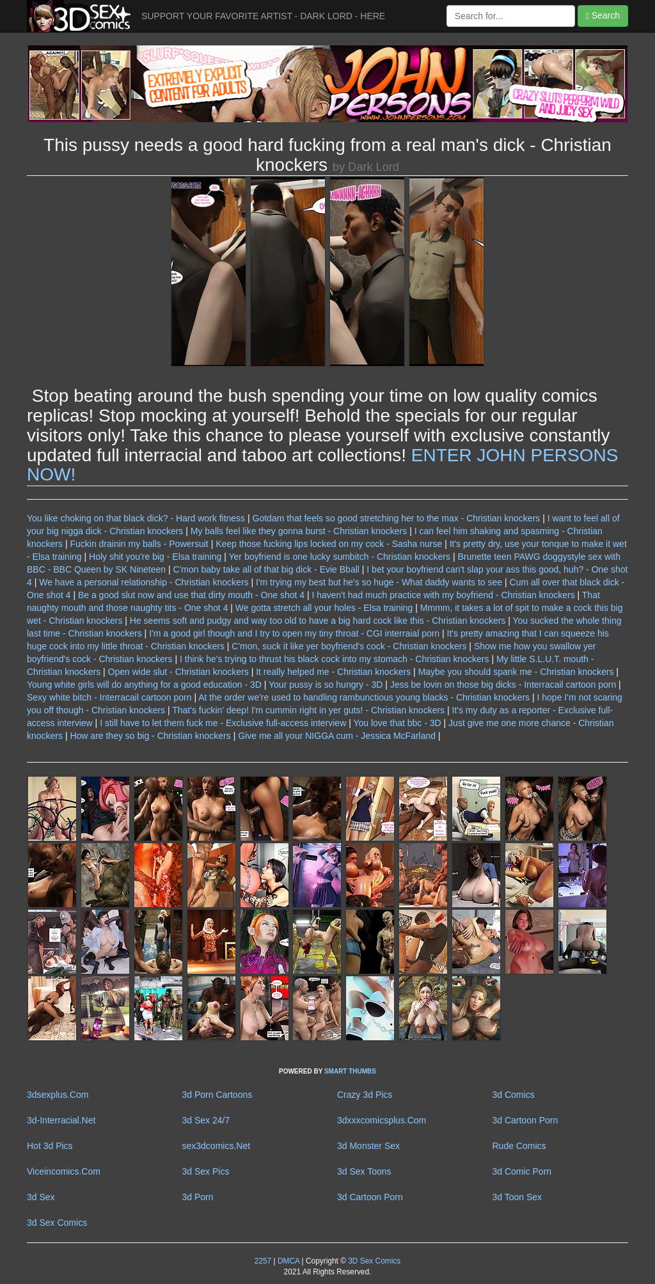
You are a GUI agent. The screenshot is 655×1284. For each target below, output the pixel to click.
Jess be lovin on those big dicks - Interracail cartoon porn (503, 684)
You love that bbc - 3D (397, 723)
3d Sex (41, 1197)
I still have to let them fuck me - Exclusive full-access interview (223, 723)
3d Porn (198, 1197)
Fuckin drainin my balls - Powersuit (139, 544)
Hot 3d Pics (50, 1146)
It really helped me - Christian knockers (333, 672)
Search (603, 15)
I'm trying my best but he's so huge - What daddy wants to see (379, 582)
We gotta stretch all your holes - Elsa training (324, 608)
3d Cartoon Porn (525, 1120)
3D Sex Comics (373, 1260)
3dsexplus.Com (58, 1095)
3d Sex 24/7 (206, 1120)
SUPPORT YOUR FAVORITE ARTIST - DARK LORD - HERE (263, 16)
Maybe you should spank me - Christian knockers (516, 672)
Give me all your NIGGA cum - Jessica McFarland (337, 736)
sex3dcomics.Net (216, 1146)
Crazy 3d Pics (364, 1095)
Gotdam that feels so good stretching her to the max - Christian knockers (397, 518)
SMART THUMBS (350, 1071)
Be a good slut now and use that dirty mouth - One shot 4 (191, 595)
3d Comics (514, 1095)
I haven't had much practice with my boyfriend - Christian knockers (443, 595)
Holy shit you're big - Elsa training (155, 556)
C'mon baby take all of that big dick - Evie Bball (266, 569)
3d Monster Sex (368, 1146)
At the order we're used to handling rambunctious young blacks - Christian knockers (364, 697)
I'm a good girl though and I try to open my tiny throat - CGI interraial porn (294, 633)
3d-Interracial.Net (61, 1120)
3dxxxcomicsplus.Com (381, 1120)
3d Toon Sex (517, 1197)
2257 (263, 1260)
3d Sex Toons (364, 1171)
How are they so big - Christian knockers (150, 736)
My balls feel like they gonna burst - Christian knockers (299, 531)
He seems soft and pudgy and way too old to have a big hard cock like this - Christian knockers (318, 620)
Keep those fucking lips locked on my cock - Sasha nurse (329, 544)
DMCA (288, 1260)
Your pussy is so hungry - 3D (326, 684)
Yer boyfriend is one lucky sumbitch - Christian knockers (340, 556)
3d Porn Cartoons (217, 1095)
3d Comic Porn (522, 1171)
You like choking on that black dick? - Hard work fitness (136, 518)
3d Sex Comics (57, 1222)
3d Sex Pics (206, 1171)
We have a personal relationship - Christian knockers (143, 582)
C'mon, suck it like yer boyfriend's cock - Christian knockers (349, 646)
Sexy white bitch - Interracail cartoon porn (109, 697)
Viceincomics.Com (63, 1171)
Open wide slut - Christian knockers (178, 672)
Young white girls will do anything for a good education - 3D (144, 684)
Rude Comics (519, 1146)
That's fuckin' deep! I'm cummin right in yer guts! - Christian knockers (308, 710)
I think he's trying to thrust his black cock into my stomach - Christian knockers (334, 659)
